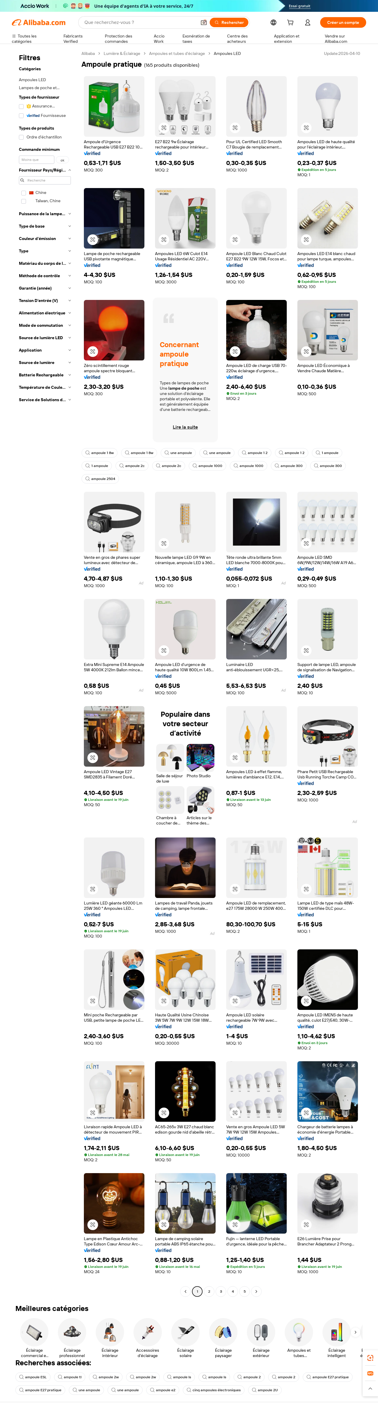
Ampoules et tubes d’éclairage (177, 53)
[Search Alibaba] (139, 22)
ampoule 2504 (100, 478)
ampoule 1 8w (99, 452)
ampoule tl (70, 1377)
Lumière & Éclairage (122, 53)
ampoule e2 (162, 1390)
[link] (370, 1358)
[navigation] (44, 673)
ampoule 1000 (207, 465)
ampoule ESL (33, 1377)
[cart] (291, 23)
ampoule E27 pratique (328, 1377)
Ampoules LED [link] (227, 53)
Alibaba (88, 53)
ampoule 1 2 (255, 452)
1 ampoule (327, 452)
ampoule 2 (249, 1377)
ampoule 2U (265, 1390)
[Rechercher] (229, 22)
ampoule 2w (106, 1377)
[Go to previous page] (185, 1291)
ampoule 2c (132, 465)
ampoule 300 (289, 465)
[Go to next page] (256, 1291)
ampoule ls (179, 1377)
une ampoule (178, 452)
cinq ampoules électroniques (214, 1390)
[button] (203, 22)
